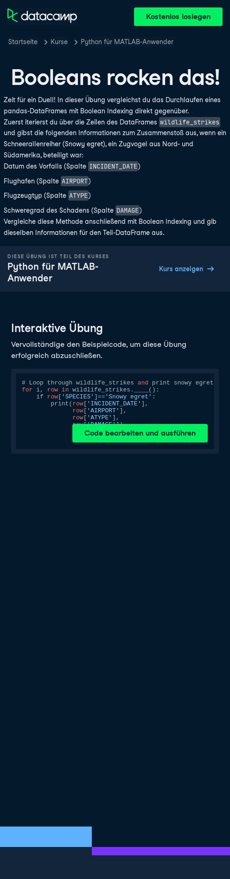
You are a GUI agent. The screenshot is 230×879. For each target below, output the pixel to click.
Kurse (59, 42)
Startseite (23, 42)
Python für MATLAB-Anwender (127, 42)
